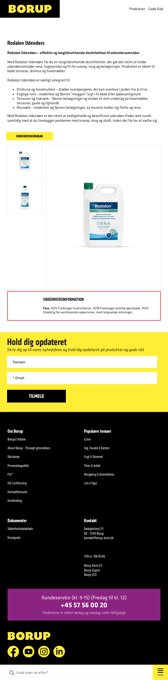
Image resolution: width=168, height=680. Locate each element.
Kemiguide (14, 537)
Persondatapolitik (18, 465)
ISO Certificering (17, 483)
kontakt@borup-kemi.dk (99, 538)
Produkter (137, 9)
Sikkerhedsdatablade (20, 528)
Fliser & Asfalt (92, 465)
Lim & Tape (90, 483)
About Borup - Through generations (29, 448)
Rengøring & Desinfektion (99, 474)
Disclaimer (14, 456)
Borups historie (17, 439)
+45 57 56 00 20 (84, 604)
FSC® (10, 474)
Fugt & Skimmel (93, 456)
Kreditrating (15, 500)
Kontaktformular (17, 492)
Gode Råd (155, 8)
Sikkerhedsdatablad (29, 136)
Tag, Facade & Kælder (97, 448)
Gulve (87, 439)
